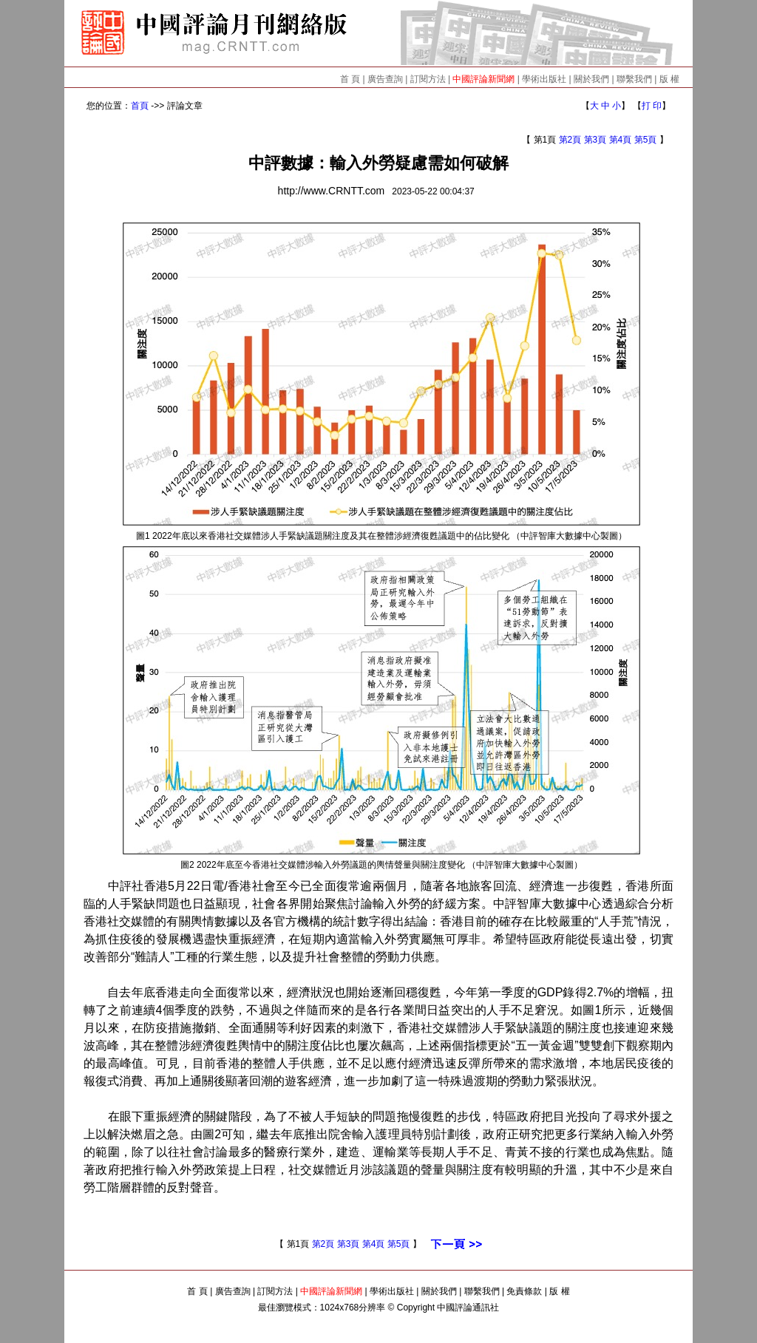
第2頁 (570, 140)
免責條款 (524, 1291)
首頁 (140, 106)
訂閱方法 (428, 79)
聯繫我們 (634, 79)
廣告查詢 (385, 79)
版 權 (669, 79)
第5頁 (645, 140)
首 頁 (350, 79)
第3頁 (595, 140)
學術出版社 (544, 79)
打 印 (652, 106)
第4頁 (620, 140)
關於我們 (591, 79)
